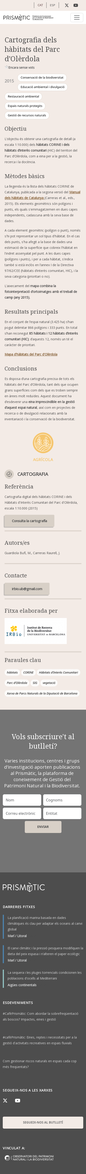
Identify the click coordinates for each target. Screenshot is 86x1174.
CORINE (28, 672)
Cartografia (32, 474)
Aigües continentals (22, 985)
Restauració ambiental (23, 96)
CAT (40, 5)
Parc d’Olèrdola (17, 683)
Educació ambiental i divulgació (42, 87)
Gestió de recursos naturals (27, 115)
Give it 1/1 (6, 67)
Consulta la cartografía (29, 520)
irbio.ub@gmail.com (27, 588)
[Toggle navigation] (76, 17)
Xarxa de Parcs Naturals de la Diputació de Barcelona (42, 693)
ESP (52, 5)
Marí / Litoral (17, 936)
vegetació (49, 683)
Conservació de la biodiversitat (42, 77)
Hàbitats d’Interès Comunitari (58, 672)
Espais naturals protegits (25, 106)
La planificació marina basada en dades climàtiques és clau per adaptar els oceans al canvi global (45, 923)
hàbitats (12, 672)
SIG (35, 683)
